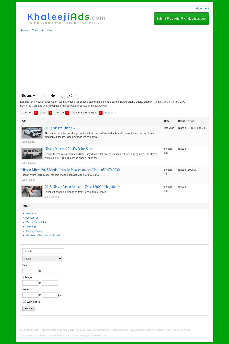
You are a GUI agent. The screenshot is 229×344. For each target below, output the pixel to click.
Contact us (32, 217)
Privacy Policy (34, 231)
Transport (37, 30)
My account (202, 8)
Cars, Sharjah (52, 196)
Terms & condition (36, 222)
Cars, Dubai (28, 141)
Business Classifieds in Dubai (43, 235)
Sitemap (31, 226)
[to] (50, 270)
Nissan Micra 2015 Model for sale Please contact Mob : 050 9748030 (70, 170)
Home (24, 30)
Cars (49, 30)
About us (31, 213)
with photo (31, 301)
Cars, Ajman (28, 179)
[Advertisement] (114, 63)
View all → (110, 112)
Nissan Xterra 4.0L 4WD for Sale (68, 149)
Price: (25, 289)
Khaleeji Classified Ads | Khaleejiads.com (46, 335)
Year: (25, 265)
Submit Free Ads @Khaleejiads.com (181, 18)
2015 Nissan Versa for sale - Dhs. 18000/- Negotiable (82, 187)
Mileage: (27, 277)
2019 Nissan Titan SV (60, 128)
